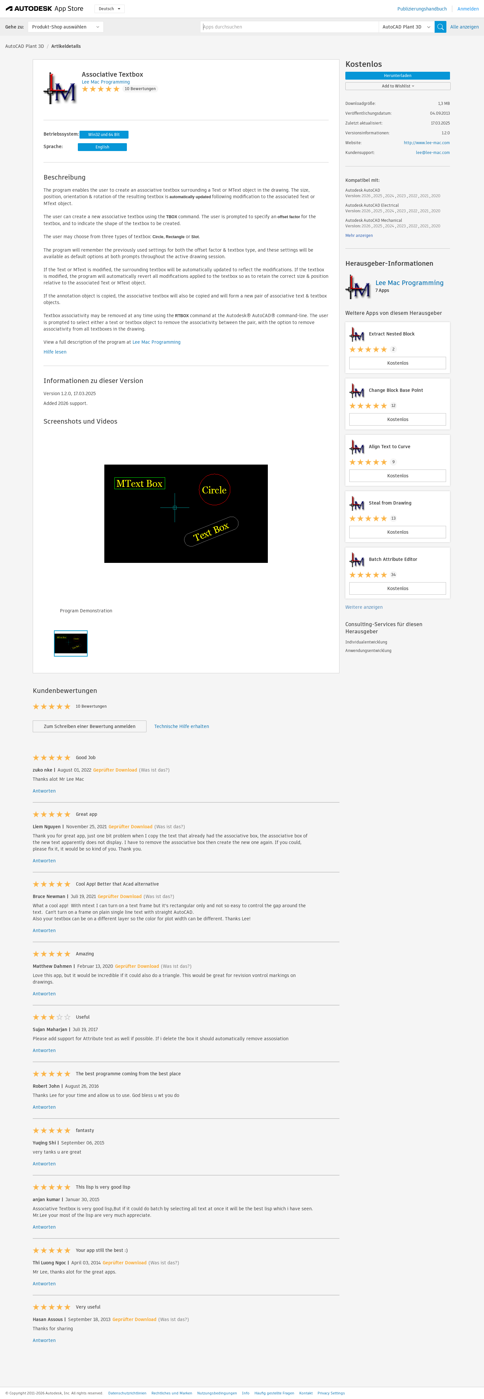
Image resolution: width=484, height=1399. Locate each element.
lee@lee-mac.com (433, 152)
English (102, 147)
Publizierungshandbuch (422, 9)
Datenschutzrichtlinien (127, 1393)
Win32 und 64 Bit (104, 134)
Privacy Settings (331, 1393)
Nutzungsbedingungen (217, 1393)
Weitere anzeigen (364, 607)
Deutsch (109, 8)
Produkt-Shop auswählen (59, 27)
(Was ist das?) (154, 770)
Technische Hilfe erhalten (181, 726)
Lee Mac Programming (156, 342)
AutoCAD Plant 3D (24, 46)
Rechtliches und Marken (171, 1393)
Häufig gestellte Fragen (274, 1393)
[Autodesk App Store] (44, 9)
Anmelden (468, 9)
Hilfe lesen (54, 352)
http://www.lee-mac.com (427, 142)
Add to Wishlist (398, 86)
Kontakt (306, 1393)
